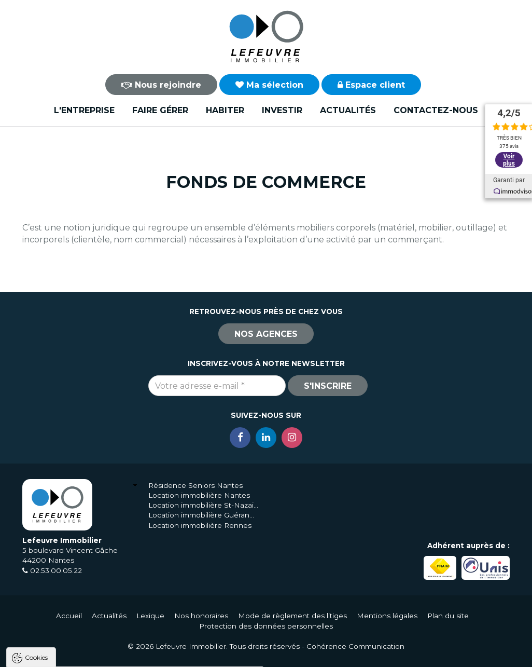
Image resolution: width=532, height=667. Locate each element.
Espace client (371, 85)
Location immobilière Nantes (199, 495)
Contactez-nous (436, 110)
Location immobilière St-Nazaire (203, 505)
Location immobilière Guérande (203, 515)
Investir (282, 110)
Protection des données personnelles (266, 626)
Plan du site (448, 615)
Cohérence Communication (355, 646)
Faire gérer (160, 110)
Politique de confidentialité (61, 629)
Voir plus (509, 155)
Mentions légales (387, 615)
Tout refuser (137, 654)
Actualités (348, 110)
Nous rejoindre (161, 85)
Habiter (225, 110)
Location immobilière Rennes (199, 525)
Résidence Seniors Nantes (195, 485)
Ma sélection (269, 85)
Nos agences (266, 334)
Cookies (36, 525)
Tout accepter (71, 654)
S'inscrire (328, 386)
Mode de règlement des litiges (292, 615)
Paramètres (201, 654)
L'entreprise (84, 110)
